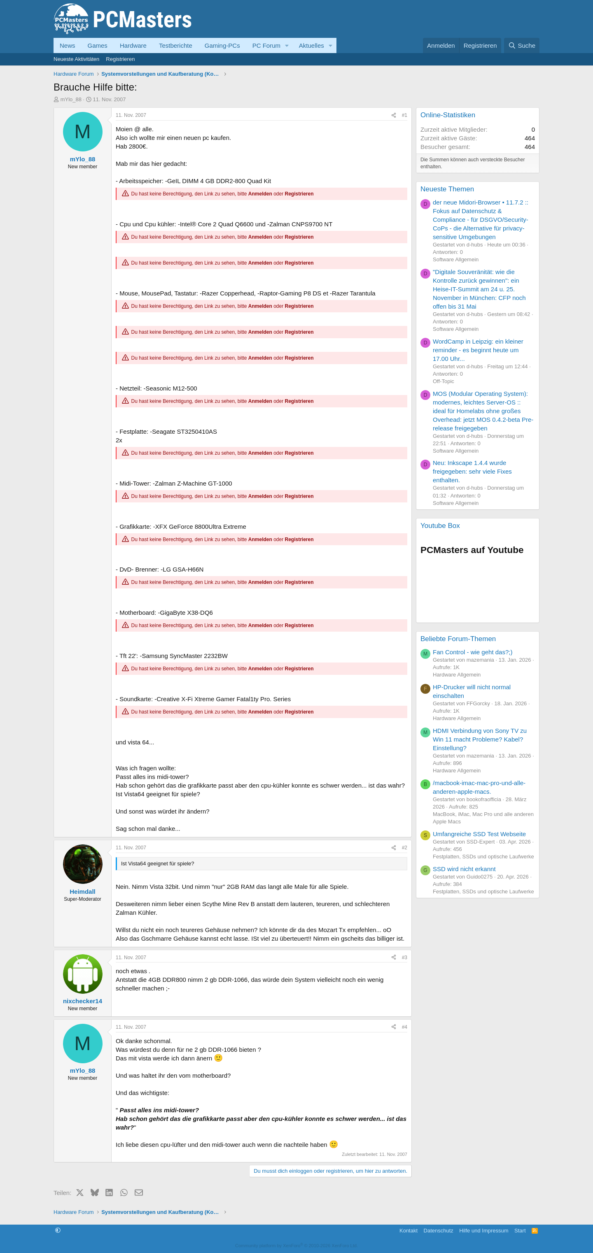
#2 (404, 848)
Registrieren (120, 59)
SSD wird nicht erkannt (464, 868)
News (67, 45)
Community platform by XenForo (296, 1245)
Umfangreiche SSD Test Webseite (479, 833)
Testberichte (175, 45)
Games (97, 45)
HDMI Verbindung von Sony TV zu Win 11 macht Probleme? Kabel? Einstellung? (480, 739)
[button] (287, 45)
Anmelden (260, 194)
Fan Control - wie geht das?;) (472, 652)
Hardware (133, 45)
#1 (404, 115)
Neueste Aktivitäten (76, 59)
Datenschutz (438, 1230)
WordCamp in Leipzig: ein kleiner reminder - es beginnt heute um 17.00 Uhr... (478, 350)
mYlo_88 (71, 99)
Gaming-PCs (222, 45)
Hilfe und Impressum (483, 1230)
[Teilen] (393, 115)
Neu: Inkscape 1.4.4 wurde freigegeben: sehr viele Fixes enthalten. (472, 471)
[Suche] (521, 45)
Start (519, 1230)
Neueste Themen (447, 189)
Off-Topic (443, 381)
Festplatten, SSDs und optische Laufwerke (483, 856)
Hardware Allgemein (457, 675)
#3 (404, 957)
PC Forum (266, 45)
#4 (404, 1027)
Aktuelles (311, 45)
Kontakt (408, 1230)
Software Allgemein (456, 259)
